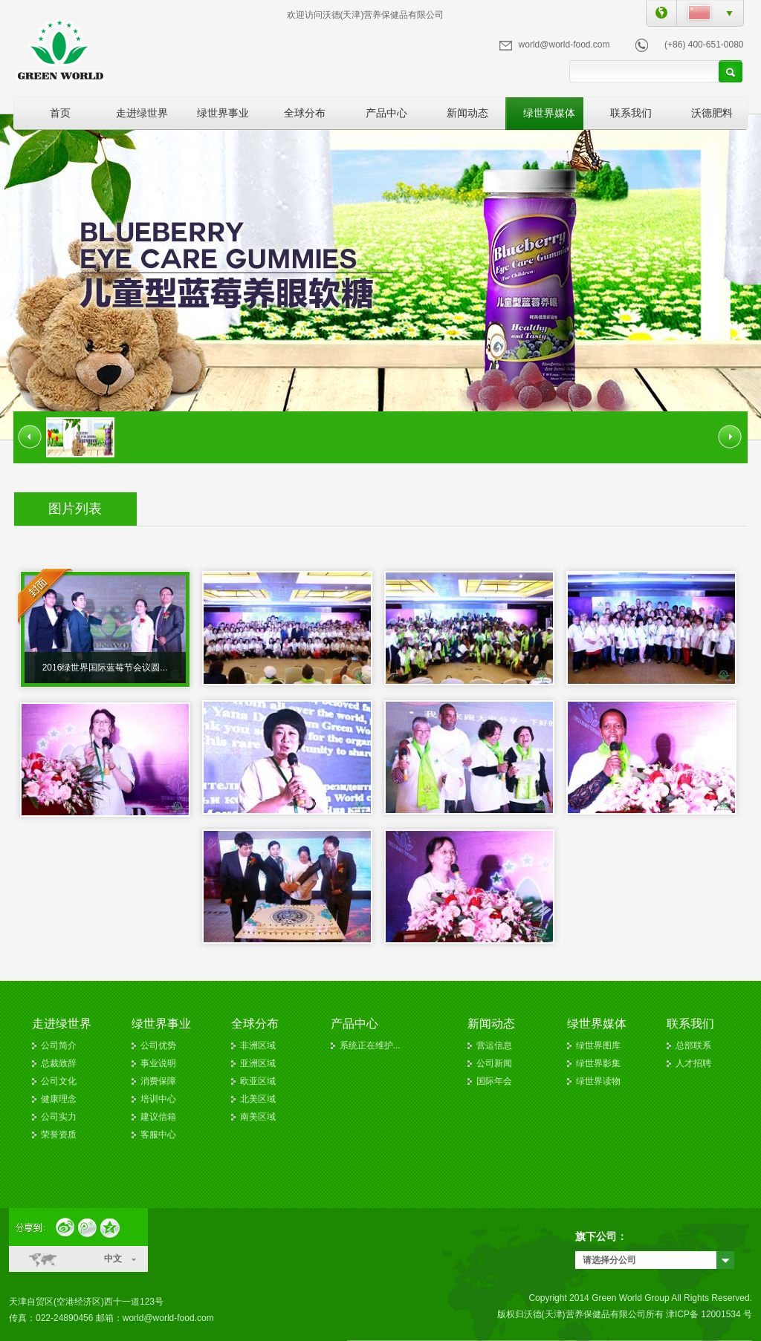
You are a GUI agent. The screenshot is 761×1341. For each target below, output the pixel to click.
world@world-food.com (564, 44)
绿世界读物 (598, 1081)
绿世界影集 (598, 1063)
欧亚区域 (258, 1081)
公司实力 (59, 1117)
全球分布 (305, 113)
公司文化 (59, 1081)
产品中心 (386, 113)
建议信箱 (158, 1117)
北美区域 (258, 1099)
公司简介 (59, 1045)
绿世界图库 (598, 1045)
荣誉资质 (59, 1134)
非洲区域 (258, 1045)
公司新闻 (494, 1063)
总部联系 (693, 1045)
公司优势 (158, 1045)
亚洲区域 (258, 1063)
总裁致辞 (59, 1063)
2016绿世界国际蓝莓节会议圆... (105, 667)
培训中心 (158, 1099)
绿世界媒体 (549, 113)
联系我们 (631, 113)
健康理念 (59, 1099)
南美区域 (258, 1117)
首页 (60, 113)
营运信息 (494, 1045)
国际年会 (494, 1081)
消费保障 (158, 1081)
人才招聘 (693, 1063)
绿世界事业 (223, 113)
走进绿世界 (142, 113)
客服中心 (158, 1134)
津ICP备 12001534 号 (709, 1314)
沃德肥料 (712, 113)
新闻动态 (467, 113)
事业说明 (158, 1063)
